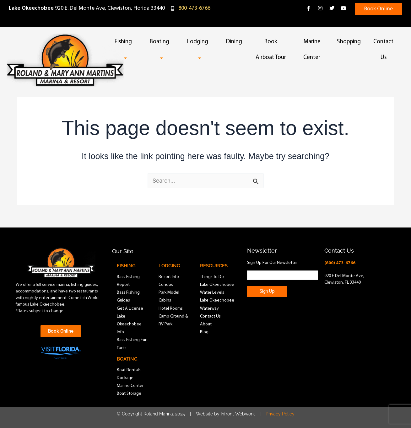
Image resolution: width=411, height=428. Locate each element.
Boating (162, 50)
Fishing (126, 50)
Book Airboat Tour (271, 50)
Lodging (200, 50)
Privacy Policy (280, 413)
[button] (134, 42)
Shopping (349, 42)
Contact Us (383, 50)
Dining (234, 42)
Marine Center (312, 50)
